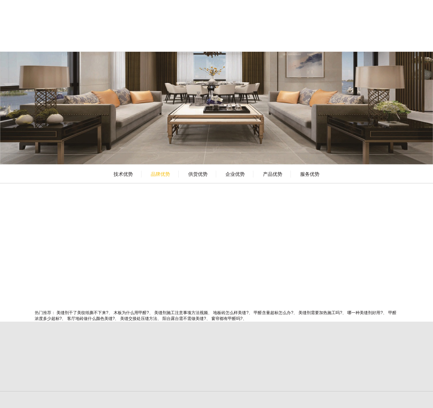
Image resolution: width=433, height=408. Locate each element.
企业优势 (235, 174)
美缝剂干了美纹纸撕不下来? (82, 312)
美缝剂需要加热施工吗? (320, 312)
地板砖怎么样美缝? (231, 312)
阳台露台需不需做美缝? (184, 318)
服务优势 (309, 174)
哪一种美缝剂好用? (365, 312)
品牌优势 (160, 174)
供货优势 (198, 174)
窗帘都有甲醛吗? (227, 318)
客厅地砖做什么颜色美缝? (91, 318)
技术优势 (123, 174)
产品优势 (272, 174)
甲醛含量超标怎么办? (273, 312)
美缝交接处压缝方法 (138, 318)
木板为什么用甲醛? (131, 312)
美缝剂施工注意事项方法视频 (181, 312)
